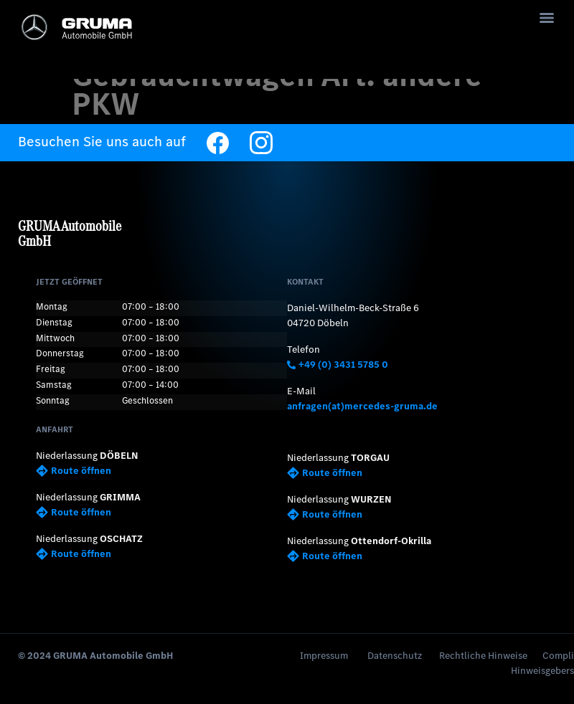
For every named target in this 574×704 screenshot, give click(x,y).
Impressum (324, 655)
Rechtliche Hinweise (483, 655)
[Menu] (547, 18)
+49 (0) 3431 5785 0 (337, 364)
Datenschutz (394, 655)
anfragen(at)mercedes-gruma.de (362, 406)
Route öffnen (73, 470)
